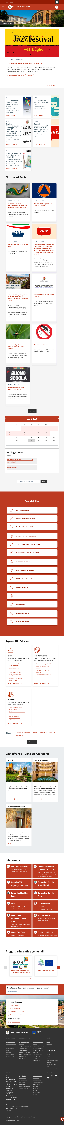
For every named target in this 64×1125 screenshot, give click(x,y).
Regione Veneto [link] (9, 2)
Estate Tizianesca (12, 468)
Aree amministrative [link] (11, 1044)
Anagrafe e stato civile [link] (25, 1046)
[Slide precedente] (5, 967)
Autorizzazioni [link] (23, 1050)
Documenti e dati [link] (10, 1056)
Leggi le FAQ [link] (22, 1076)
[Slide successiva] (58, 967)
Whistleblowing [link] (37, 1080)
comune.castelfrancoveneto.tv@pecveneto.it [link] (17, 1106)
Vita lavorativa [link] (36, 1060)
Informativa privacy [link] (38, 1082)
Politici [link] (7, 1050)
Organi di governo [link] (10, 1042)
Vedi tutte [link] (32, 411)
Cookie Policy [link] (36, 1084)
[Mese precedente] (6, 418)
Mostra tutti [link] (32, 742)
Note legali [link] (35, 1086)
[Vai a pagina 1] (30, 978)
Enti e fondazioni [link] (10, 1048)
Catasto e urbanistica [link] (24, 1052)
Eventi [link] (48, 1058)
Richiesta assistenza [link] (24, 1086)
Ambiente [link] (21, 1044)
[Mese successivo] (58, 418)
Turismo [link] (35, 1058)
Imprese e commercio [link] (38, 1046)
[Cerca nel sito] (56, 7)
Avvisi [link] (48, 1046)
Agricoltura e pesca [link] (24, 1042)
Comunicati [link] (49, 1044)
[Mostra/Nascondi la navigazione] (3, 7)
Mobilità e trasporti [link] (38, 1048)
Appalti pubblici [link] (23, 1048)
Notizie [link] (48, 1042)
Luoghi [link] (48, 1056)
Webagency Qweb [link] (14, 1120)
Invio (43, 481)
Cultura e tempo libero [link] (25, 1054)
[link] (20, 7)
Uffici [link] (7, 1046)
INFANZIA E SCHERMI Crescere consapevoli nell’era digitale (20, 461)
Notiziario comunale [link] (52, 1069)
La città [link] (48, 1054)
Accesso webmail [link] (23, 1088)
